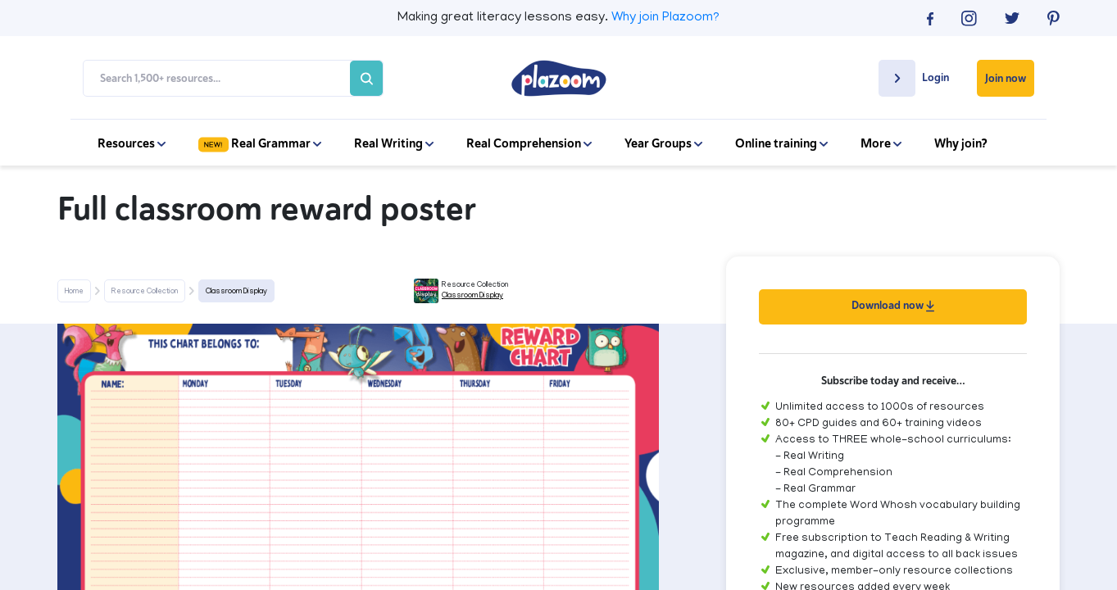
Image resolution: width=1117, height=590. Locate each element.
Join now (1005, 78)
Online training (781, 143)
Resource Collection (144, 292)
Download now (892, 305)
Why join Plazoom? (665, 18)
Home (74, 292)
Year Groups (663, 143)
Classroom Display (236, 292)
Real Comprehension (529, 143)
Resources (132, 143)
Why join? (961, 143)
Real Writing (394, 143)
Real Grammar (259, 143)
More (880, 143)
